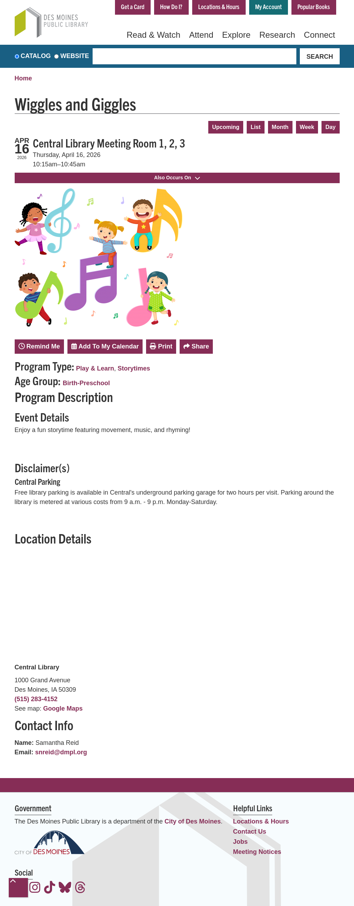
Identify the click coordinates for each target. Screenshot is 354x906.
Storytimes (134, 368)
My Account (268, 6)
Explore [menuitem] (236, 34)
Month (280, 127)
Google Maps (63, 708)
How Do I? (171, 6)
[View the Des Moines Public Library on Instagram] (35, 888)
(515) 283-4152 (36, 699)
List (255, 127)
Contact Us (249, 831)
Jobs (240, 841)
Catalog (36, 56)
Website (74, 56)
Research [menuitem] (277, 34)
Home (23, 78)
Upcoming (225, 127)
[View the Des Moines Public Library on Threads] (80, 888)
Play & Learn (95, 368)
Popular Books (313, 6)
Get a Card (132, 6)
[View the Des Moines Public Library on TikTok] (49, 888)
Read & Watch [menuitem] (153, 34)
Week (307, 127)
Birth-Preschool (86, 383)
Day (330, 127)
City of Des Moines (193, 821)
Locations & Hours (218, 6)
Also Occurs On (177, 177)
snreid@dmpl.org (61, 752)
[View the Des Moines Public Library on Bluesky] (65, 888)
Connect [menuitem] (319, 34)
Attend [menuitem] (201, 34)
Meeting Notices (257, 851)
